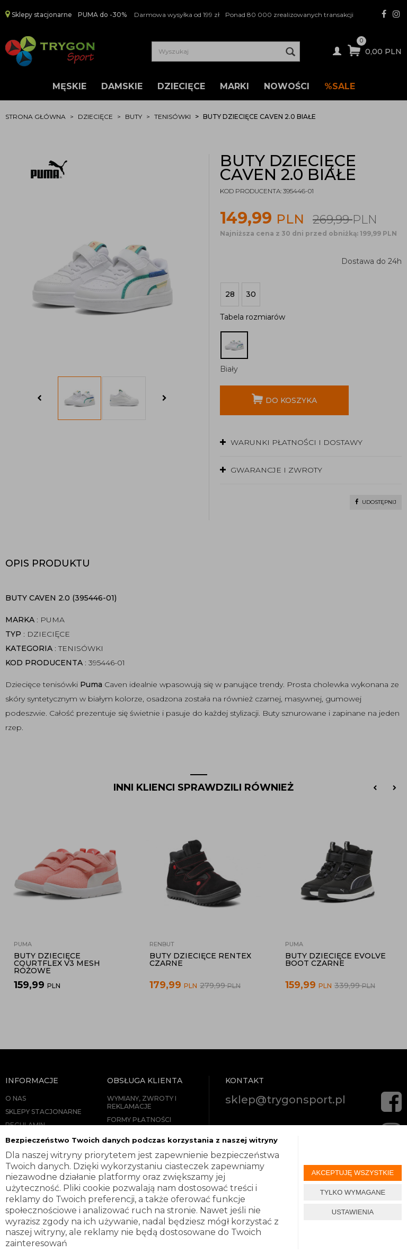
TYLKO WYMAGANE (353, 1192)
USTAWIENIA (353, 1212)
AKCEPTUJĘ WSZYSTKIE (353, 1173)
